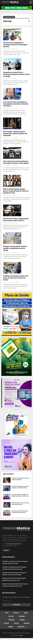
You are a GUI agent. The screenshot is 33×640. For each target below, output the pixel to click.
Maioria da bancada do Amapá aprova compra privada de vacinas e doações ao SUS (16, 191)
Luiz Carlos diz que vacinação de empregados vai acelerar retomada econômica (15, 104)
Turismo (22, 620)
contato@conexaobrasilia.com (14, 543)
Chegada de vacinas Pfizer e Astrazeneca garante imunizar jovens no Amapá (16, 74)
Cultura (6, 623)
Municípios (21, 627)
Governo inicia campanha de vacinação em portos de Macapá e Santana (15, 44)
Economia (22, 616)
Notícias (16, 613)
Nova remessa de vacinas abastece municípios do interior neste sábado (16, 162)
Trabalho (11, 620)
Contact (6, 550)
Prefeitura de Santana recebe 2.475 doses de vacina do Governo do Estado (15, 278)
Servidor (26, 623)
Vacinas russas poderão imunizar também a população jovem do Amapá (15, 248)
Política (11, 616)
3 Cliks (21, 635)
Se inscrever (16, 604)
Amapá (26, 613)
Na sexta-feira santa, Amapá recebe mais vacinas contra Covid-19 (16, 219)
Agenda (10, 627)
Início (7, 613)
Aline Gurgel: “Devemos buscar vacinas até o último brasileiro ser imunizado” (15, 133)
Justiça (16, 623)
